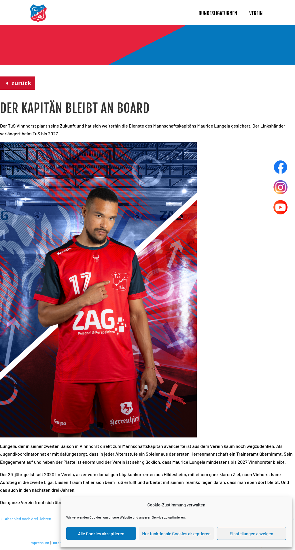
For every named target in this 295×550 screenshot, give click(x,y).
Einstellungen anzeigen (251, 533)
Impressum (39, 542)
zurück (21, 83)
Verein (255, 13)
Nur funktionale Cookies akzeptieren (176, 533)
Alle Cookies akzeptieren (101, 533)
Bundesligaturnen (217, 13)
